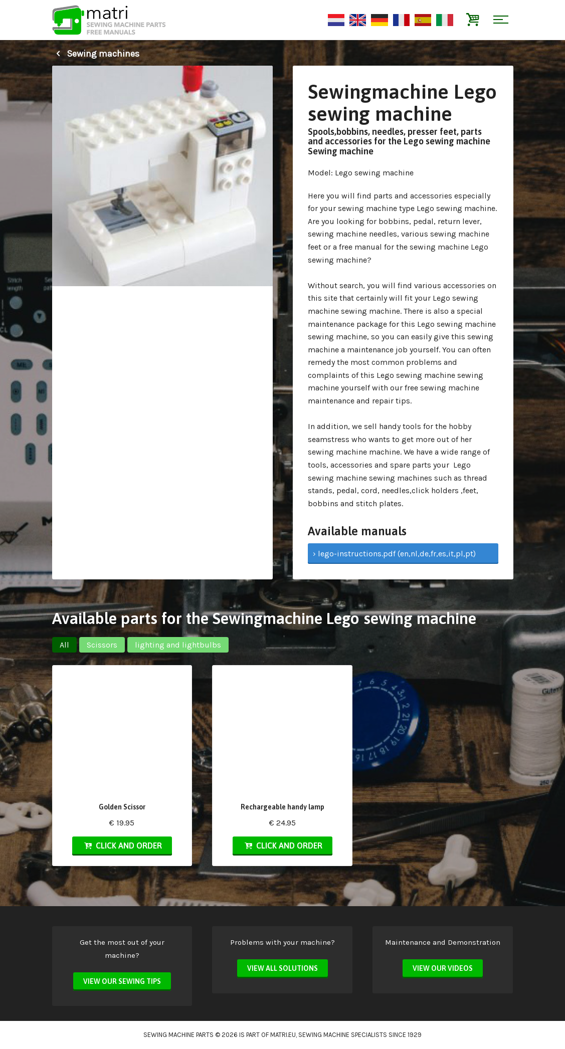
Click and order (121, 845)
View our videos (443, 968)
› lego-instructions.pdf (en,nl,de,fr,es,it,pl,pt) (394, 553)
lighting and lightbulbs (178, 645)
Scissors (102, 645)
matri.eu (283, 1034)
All (64, 645)
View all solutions (282, 968)
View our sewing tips (122, 981)
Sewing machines (95, 53)
